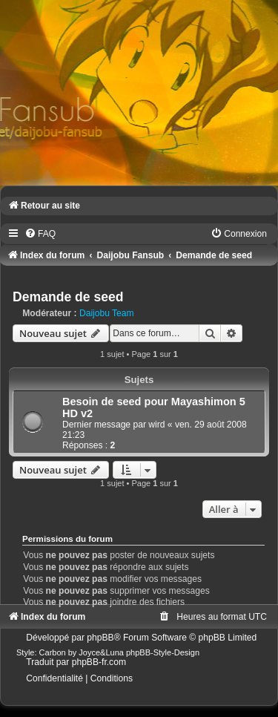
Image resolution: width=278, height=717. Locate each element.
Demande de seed (68, 296)
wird (156, 424)
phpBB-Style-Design (162, 652)
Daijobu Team (106, 313)
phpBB (100, 637)
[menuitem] (40, 234)
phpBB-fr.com (99, 662)
